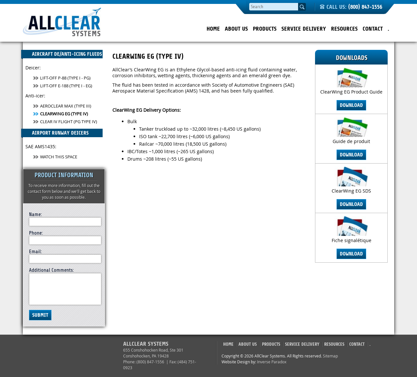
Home (213, 28)
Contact (373, 28)
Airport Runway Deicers (55, 133)
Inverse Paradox (271, 361)
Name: (35, 214)
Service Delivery (303, 28)
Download (351, 105)
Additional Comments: (51, 270)
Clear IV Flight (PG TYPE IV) (65, 121)
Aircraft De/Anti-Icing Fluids (61, 54)
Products (265, 28)
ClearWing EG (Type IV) (60, 114)
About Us (236, 28)
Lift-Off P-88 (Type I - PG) (62, 78)
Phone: (36, 233)
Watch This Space (55, 157)
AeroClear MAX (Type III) (62, 106)
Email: (35, 251)
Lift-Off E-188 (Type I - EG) (62, 86)
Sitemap (330, 355)
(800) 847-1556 (365, 7)
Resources (344, 28)
